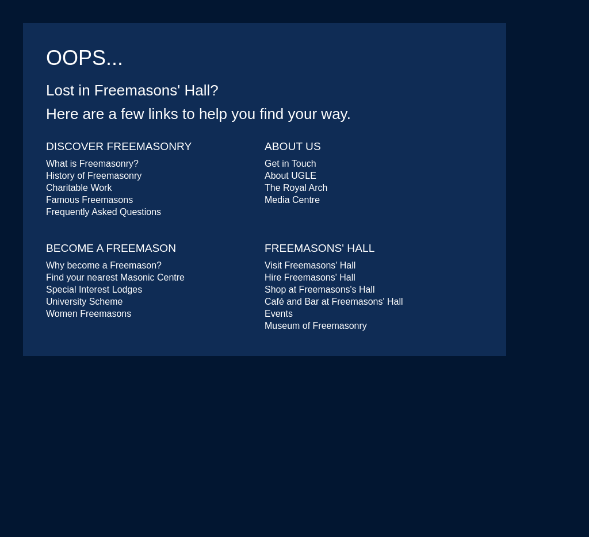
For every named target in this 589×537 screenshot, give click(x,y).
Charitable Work (79, 188)
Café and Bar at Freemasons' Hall (334, 301)
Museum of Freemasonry (316, 326)
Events (279, 314)
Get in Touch (290, 163)
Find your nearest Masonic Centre (115, 277)
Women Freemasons (88, 314)
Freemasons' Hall (319, 248)
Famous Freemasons (89, 200)
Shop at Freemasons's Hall (320, 289)
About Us (293, 146)
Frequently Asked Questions (103, 212)
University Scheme (84, 301)
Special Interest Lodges (94, 289)
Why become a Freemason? (104, 265)
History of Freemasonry (93, 176)
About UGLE (290, 176)
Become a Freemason (111, 248)
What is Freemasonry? (92, 163)
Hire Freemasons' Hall (310, 277)
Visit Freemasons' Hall (310, 265)
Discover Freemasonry (119, 146)
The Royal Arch (296, 188)
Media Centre (292, 200)
